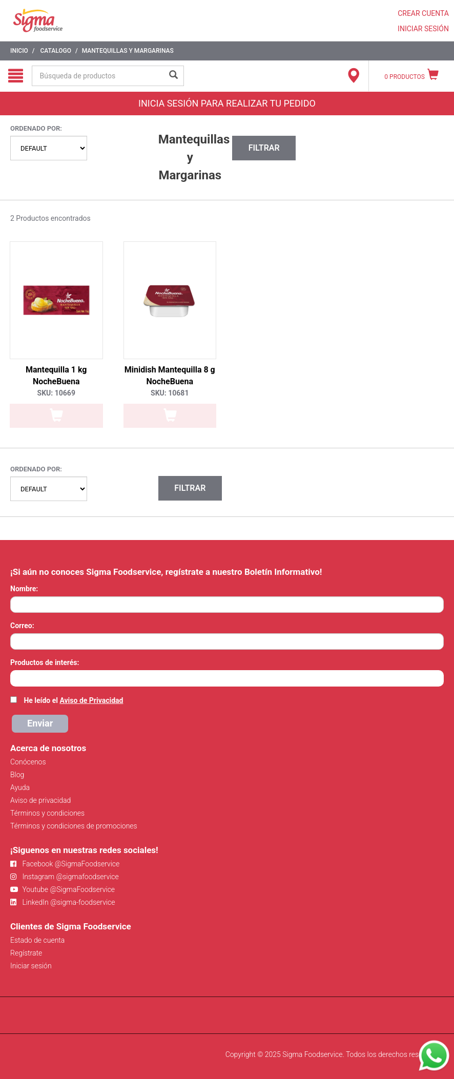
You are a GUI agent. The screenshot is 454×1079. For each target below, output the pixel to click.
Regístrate (26, 953)
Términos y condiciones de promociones (73, 826)
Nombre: (24, 589)
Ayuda (20, 787)
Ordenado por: (36, 128)
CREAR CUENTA (423, 13)
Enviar (40, 723)
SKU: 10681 (170, 393)
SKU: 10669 (56, 393)
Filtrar (264, 148)
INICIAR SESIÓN (423, 29)
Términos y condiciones (47, 813)
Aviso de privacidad (40, 800)
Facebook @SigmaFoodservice (64, 864)
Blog (17, 775)
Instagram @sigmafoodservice (64, 877)
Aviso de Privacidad (91, 700)
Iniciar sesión (31, 966)
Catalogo (55, 50)
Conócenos (28, 762)
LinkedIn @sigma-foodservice (62, 902)
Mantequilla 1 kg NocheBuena (56, 375)
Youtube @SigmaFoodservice (62, 889)
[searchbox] (15, 677)
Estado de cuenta (37, 940)
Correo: (22, 625)
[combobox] (227, 678)
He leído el (73, 700)
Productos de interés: (44, 662)
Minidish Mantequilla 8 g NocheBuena (170, 375)
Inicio (19, 50)
